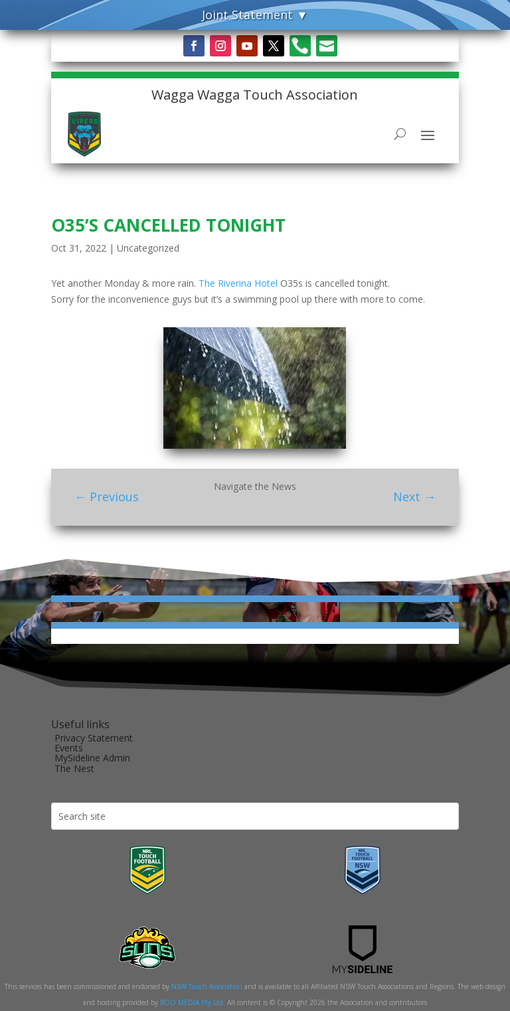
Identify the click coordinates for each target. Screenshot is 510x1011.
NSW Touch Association (206, 986)
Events (68, 747)
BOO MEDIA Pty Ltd (191, 1002)
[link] (238, 283)
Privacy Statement (93, 738)
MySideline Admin (92, 757)
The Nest (74, 768)
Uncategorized (148, 248)
